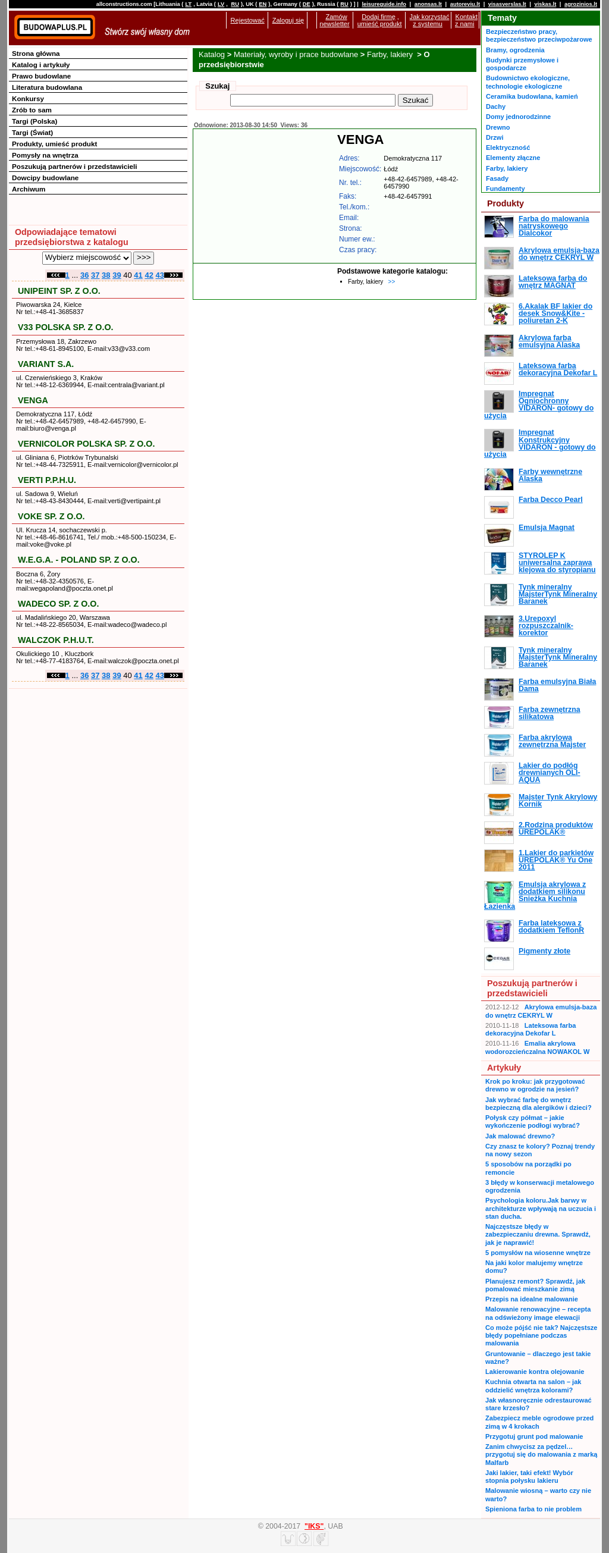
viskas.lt (545, 4)
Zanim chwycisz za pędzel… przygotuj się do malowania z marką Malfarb (541, 1454)
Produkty (505, 203)
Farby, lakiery (391, 54)
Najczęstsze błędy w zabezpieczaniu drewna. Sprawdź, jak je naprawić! (538, 1234)
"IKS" (314, 1526)
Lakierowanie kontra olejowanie (534, 1371)
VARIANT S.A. (46, 364)
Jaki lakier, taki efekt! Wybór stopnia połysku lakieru (529, 1476)
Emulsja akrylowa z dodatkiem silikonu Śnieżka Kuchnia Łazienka (535, 895)
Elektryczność (508, 147)
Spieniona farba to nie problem (533, 1509)
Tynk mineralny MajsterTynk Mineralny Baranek (558, 594)
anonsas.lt (428, 4)
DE (306, 4)
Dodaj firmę (378, 16)
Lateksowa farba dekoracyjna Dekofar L (558, 369)
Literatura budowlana (47, 87)
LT (188, 4)
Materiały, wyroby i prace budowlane (296, 54)
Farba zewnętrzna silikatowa (549, 713)
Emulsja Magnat (547, 527)
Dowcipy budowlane (45, 177)
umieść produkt (379, 23)
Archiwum (29, 189)
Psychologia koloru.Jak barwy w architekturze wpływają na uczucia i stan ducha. (540, 1208)
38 (106, 275)
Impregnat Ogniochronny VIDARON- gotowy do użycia (539, 405)
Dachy (496, 106)
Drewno (498, 127)
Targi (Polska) (34, 121)
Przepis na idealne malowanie (531, 1299)
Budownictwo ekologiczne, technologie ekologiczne (528, 81)
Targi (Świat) (32, 132)
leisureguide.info (384, 4)
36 (84, 275)
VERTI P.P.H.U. (47, 480)
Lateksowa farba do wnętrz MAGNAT (553, 282)
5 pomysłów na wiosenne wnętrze (538, 1252)
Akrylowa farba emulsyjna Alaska (549, 341)
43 (160, 275)
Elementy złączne (513, 157)
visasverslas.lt (507, 4)
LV (221, 4)
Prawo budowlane (41, 76)
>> (391, 281)
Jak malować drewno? (520, 1136)
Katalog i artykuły (41, 64)
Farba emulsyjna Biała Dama (557, 685)
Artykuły (504, 1067)
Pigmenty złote (544, 951)
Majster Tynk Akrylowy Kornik (558, 800)
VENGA (33, 400)
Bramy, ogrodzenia (515, 50)
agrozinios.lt (580, 4)
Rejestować (248, 20)
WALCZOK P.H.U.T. (56, 640)
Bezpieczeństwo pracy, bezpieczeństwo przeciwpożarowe (539, 35)
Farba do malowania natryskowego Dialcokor (554, 226)
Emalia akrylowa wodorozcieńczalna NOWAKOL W (537, 1047)
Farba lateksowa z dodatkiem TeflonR (551, 926)
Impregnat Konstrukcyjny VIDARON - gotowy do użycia (540, 443)
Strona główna (36, 53)
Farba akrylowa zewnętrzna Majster (552, 741)
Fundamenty (505, 188)
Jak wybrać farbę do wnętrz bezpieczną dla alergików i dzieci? (538, 1103)
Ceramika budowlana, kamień (532, 96)
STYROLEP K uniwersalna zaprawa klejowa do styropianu (557, 563)
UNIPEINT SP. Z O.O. (59, 291)
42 (149, 275)
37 (95, 275)
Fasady (497, 178)
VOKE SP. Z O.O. (51, 516)
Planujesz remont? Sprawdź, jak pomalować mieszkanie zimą (535, 1285)
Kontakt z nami (466, 20)
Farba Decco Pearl (551, 499)
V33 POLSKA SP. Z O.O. (66, 327)
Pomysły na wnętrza (45, 155)
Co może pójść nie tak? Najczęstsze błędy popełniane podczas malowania (541, 1335)
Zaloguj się (288, 20)
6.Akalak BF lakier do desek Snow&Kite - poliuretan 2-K (555, 313)
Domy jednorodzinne (518, 116)
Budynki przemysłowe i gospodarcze (522, 64)
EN (262, 4)
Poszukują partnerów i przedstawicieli (74, 166)
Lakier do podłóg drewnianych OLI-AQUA (549, 773)
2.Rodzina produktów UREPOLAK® (556, 828)
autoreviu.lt (465, 4)
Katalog (212, 54)
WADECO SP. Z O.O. (58, 603)
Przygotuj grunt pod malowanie (534, 1436)
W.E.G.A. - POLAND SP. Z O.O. (79, 559)
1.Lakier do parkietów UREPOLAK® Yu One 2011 (556, 860)
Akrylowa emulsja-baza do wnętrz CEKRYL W (559, 254)
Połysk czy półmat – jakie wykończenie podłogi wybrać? (532, 1121)
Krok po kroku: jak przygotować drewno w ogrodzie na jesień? (535, 1085)
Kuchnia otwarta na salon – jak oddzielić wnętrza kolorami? (533, 1385)
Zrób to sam (32, 110)
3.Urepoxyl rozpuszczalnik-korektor (546, 626)
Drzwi (494, 137)
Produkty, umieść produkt (54, 144)
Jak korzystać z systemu (430, 20)
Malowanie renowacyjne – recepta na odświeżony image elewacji (538, 1313)
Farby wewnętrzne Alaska (550, 475)
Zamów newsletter (334, 20)
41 (138, 275)
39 (116, 275)
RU (234, 4)
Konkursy (28, 98)
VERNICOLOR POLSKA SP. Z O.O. (86, 443)
